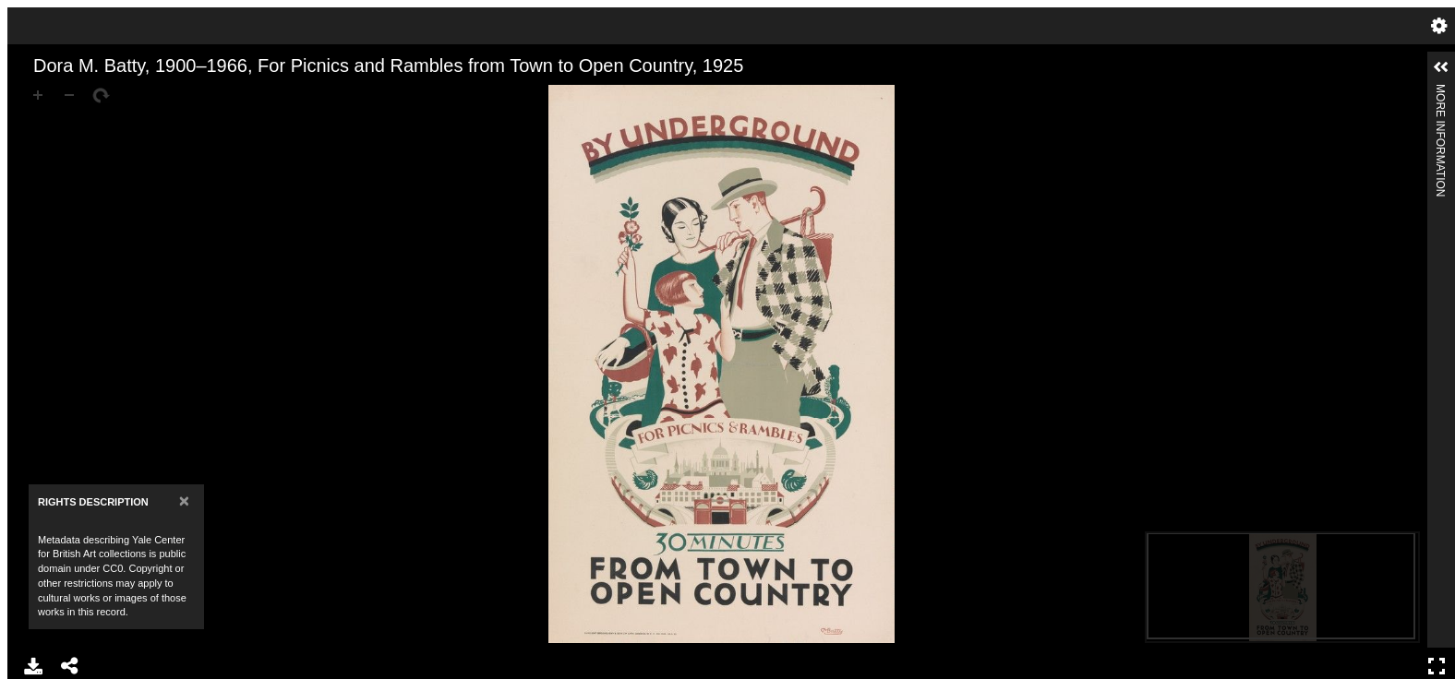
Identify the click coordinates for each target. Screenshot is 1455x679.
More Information (1440, 92)
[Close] (184, 500)
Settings (1439, 26)
